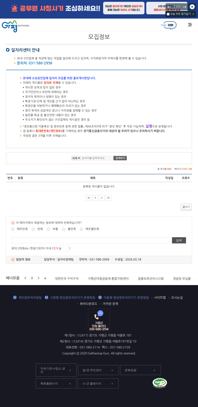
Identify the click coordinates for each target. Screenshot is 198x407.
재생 (192, 6)
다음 (184, 6)
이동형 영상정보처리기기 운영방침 (126, 297)
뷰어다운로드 (88, 303)
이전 (169, 6)
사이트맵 (160, 297)
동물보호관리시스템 (150, 278)
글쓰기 (186, 206)
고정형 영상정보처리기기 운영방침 (72, 297)
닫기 (193, 14)
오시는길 (177, 297)
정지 (32, 278)
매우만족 (22, 229)
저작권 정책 (110, 303)
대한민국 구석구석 (67, 278)
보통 (55, 229)
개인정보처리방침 (30, 297)
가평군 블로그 (181, 384)
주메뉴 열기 (190, 24)
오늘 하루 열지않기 (180, 14)
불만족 (72, 229)
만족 (40, 229)
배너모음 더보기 (45, 278)
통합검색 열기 (183, 25)
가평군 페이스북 (172, 384)
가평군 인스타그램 (190, 384)
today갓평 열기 (168, 25)
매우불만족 (92, 229)
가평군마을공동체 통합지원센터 (108, 278)
